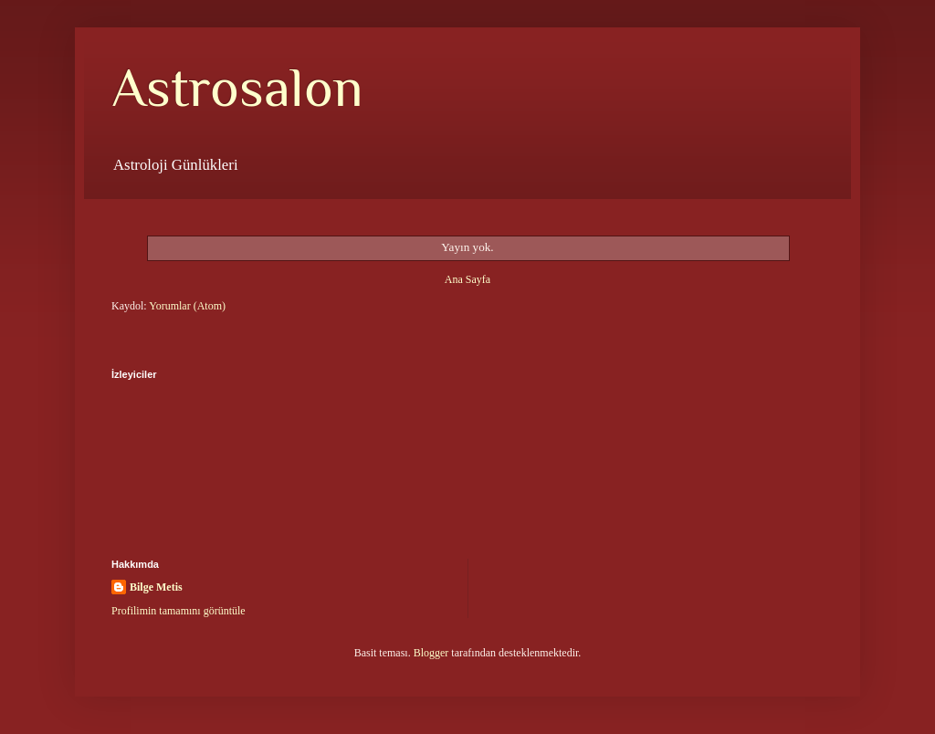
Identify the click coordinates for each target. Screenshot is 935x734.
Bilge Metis (156, 587)
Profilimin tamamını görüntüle (178, 610)
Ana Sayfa (467, 279)
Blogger (431, 652)
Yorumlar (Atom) (187, 305)
